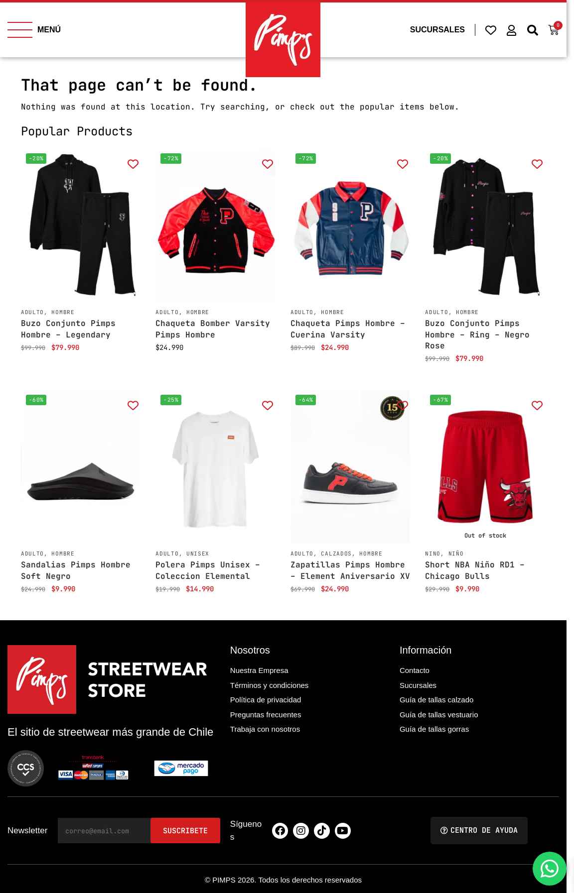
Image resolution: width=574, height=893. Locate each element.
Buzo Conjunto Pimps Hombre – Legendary (68, 328)
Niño (456, 553)
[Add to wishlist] (133, 163)
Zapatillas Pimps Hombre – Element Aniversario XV (350, 570)
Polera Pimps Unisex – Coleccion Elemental (207, 570)
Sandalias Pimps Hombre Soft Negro (76, 570)
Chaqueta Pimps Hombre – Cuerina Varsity (347, 328)
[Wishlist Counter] (490, 29)
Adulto (32, 312)
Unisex (197, 553)
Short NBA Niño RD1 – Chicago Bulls (475, 570)
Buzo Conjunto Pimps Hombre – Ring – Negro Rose (477, 334)
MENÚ (49, 29)
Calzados (336, 553)
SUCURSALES (437, 29)
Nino (432, 553)
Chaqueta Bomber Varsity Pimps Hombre (212, 328)
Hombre (62, 312)
